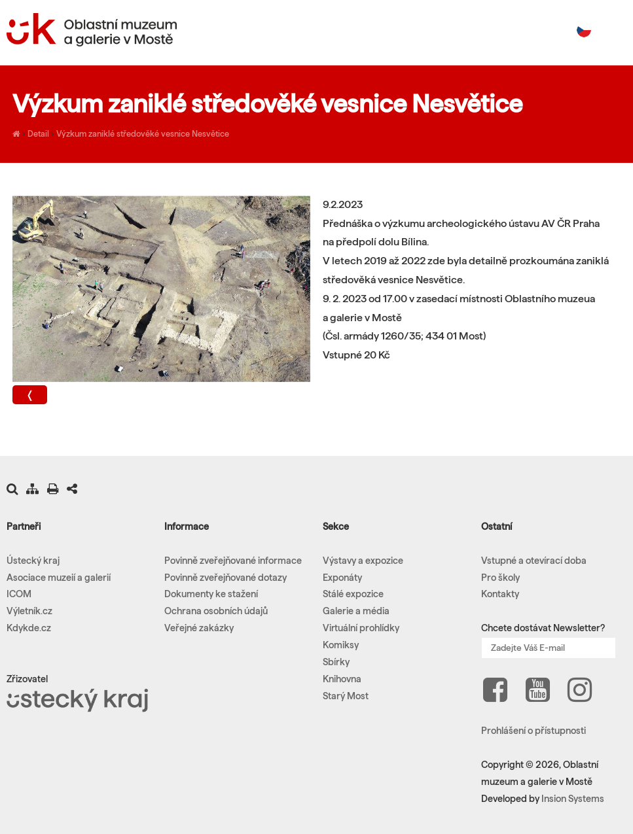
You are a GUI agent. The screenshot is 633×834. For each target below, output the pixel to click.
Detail (38, 133)
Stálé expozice (353, 594)
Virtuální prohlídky (361, 628)
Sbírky (336, 662)
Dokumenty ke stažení (211, 594)
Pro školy (500, 577)
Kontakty (500, 594)
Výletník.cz (29, 611)
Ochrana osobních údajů (216, 611)
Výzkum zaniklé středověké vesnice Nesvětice (142, 133)
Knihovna (342, 679)
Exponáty (342, 577)
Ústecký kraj (33, 560)
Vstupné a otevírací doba (534, 560)
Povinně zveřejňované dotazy (225, 577)
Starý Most (346, 696)
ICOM (19, 594)
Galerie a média (356, 611)
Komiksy (341, 645)
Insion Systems (572, 798)
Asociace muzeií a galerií (59, 577)
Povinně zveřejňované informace (233, 560)
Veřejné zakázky (199, 628)
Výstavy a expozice (363, 560)
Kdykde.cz (29, 628)
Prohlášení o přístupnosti (533, 730)
